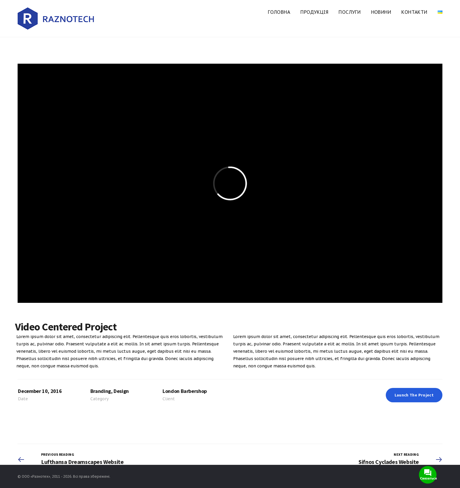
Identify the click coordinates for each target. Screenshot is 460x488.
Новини (381, 12)
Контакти (414, 12)
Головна (279, 12)
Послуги (350, 12)
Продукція (314, 12)
